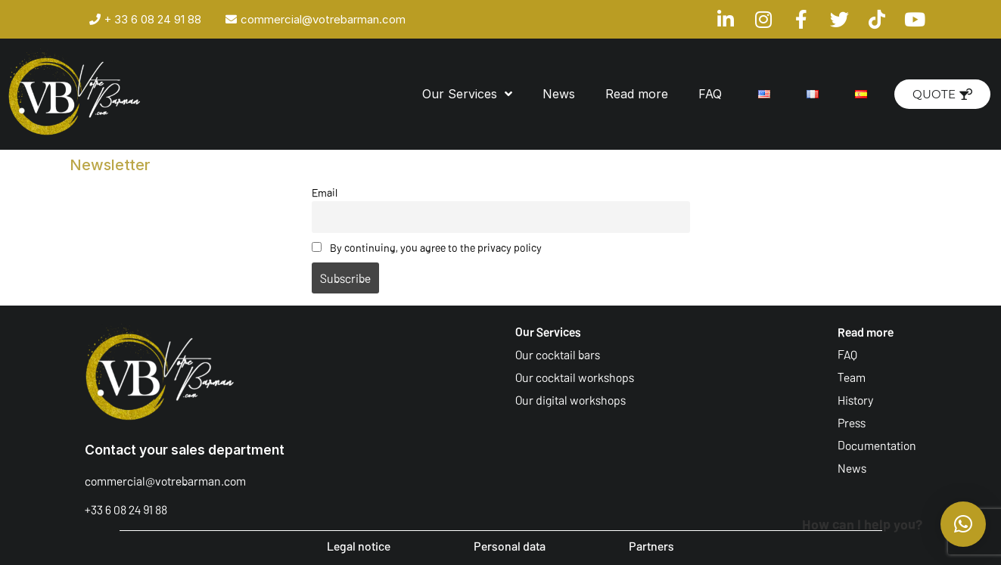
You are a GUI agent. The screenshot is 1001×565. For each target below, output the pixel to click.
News (558, 93)
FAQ (710, 93)
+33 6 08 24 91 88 (126, 509)
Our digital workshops (570, 400)
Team (852, 377)
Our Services (467, 93)
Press (852, 422)
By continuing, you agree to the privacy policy (427, 247)
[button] (963, 524)
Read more (636, 93)
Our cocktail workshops (574, 377)
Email (324, 192)
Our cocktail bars (557, 354)
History (856, 400)
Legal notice (358, 546)
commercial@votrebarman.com (165, 480)
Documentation (877, 445)
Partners (651, 546)
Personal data (510, 546)
